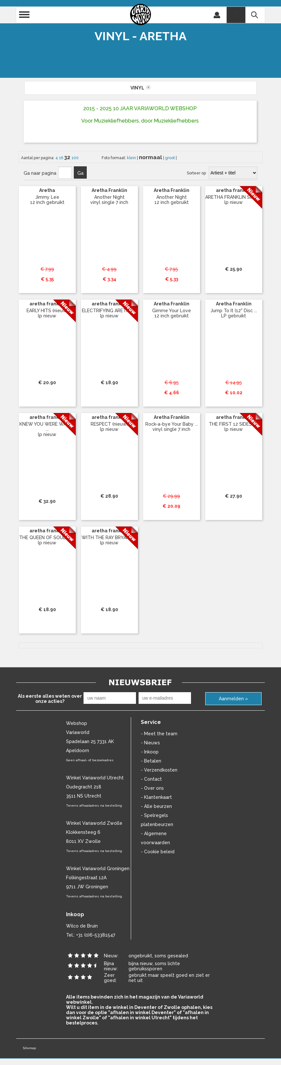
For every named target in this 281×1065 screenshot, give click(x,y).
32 (68, 157)
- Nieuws (150, 742)
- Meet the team (159, 733)
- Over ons (152, 788)
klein (132, 158)
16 (61, 158)
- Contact (151, 779)
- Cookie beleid (157, 851)
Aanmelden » (233, 698)
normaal (151, 157)
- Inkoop (150, 751)
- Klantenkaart (156, 797)
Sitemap (29, 1048)
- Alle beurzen (156, 806)
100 (75, 158)
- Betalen (151, 760)
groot (170, 158)
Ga (80, 173)
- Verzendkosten (159, 770)
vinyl (140, 87)
